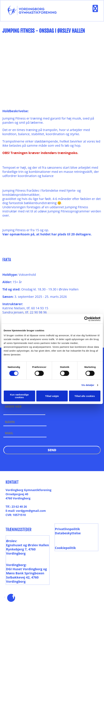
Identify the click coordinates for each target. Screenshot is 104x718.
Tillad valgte (52, 396)
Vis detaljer (87, 385)
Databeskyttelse (68, 533)
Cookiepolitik (65, 548)
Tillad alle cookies (84, 396)
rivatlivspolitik (68, 529)
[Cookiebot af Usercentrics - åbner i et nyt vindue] (86, 318)
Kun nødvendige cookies (19, 396)
